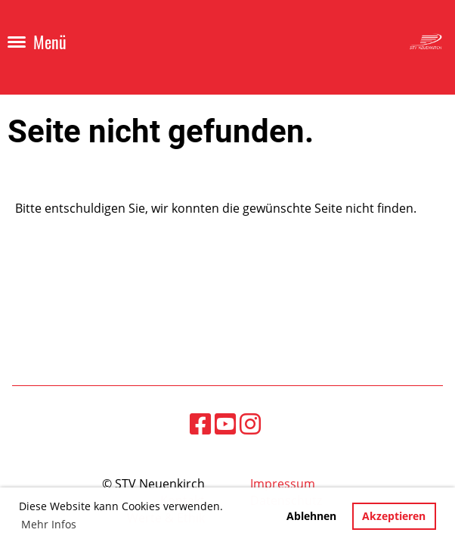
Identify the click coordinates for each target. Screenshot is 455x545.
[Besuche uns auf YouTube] (225, 423)
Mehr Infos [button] (48, 524)
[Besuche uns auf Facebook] (200, 423)
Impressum (282, 483)
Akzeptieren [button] (394, 516)
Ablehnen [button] (311, 516)
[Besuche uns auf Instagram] (250, 423)
